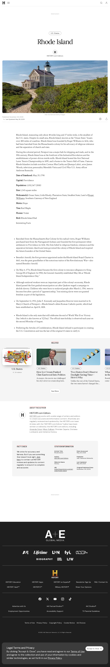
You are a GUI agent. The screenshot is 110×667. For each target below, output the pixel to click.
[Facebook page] (40, 599)
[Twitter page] (47, 599)
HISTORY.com (35, 416)
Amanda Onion (36, 429)
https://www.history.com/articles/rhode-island (63, 470)
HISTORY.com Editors (61, 458)
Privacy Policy (55, 658)
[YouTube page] (55, 599)
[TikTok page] (70, 599)
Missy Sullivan (48, 429)
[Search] (101, 3)
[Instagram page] (62, 599)
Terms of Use (78, 651)
